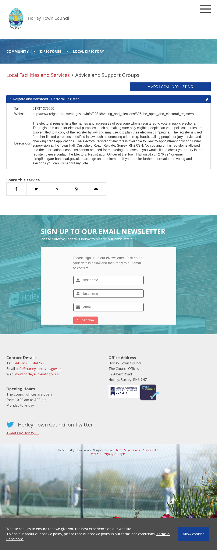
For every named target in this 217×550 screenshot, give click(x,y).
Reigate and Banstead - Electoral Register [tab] (109, 99)
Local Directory (88, 51)
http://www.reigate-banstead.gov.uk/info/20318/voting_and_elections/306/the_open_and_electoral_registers (113, 114)
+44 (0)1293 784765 (28, 363)
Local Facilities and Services (38, 74)
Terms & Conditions (128, 450)
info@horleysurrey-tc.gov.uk (38, 368)
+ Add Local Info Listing (170, 86)
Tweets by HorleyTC (22, 433)
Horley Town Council (48, 18)
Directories (50, 51)
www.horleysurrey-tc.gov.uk (37, 374)
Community (17, 51)
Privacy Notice (150, 450)
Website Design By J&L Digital (108, 454)
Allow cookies (193, 534)
